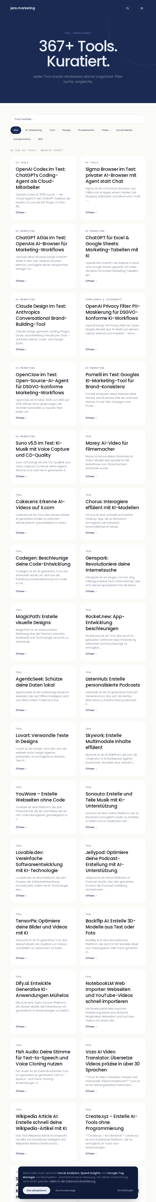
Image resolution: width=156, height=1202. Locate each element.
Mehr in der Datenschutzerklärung (72, 1181)
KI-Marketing (34, 130)
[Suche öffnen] (127, 8)
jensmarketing (22, 8)
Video (105, 130)
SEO (40, 139)
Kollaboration (22, 139)
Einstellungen (125, 1190)
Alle (15, 130)
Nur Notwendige (66, 1190)
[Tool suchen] (78, 119)
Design (66, 130)
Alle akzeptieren (36, 1190)
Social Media (124, 130)
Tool (52, 130)
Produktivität (86, 130)
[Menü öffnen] (142, 8)
